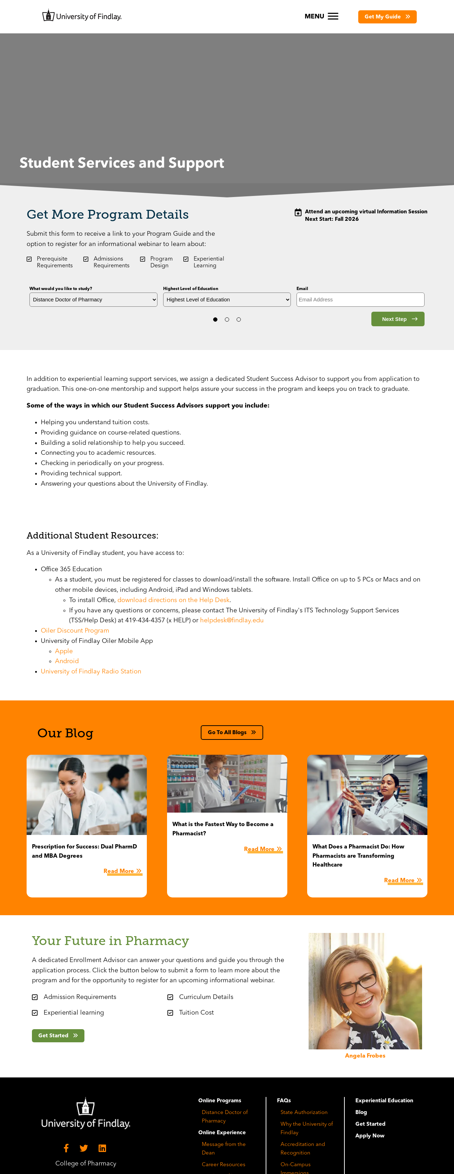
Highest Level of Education (190, 289)
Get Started (370, 1124)
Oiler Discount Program (75, 631)
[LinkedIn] (103, 1148)
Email (302, 289)
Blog (361, 1112)
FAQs (284, 1101)
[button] (387, 16)
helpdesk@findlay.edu (232, 620)
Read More (119, 871)
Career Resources (223, 1165)
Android (67, 661)
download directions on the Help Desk (173, 600)
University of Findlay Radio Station (91, 671)
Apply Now (369, 1136)
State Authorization (304, 1112)
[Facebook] (67, 1148)
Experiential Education (384, 1101)
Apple (64, 651)
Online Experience (222, 1133)
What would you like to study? (60, 289)
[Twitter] (84, 1148)
